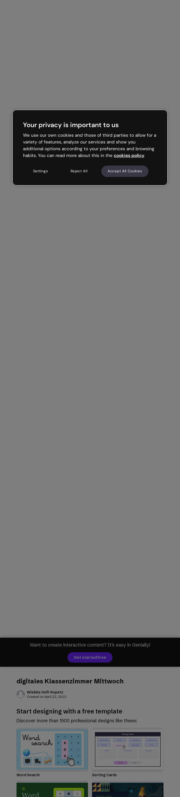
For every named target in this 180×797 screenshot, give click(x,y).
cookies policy (129, 155)
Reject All (79, 171)
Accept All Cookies (125, 171)
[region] (90, 147)
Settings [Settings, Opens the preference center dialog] (40, 171)
